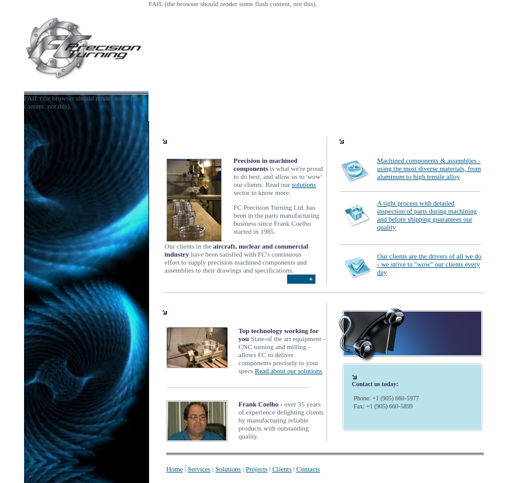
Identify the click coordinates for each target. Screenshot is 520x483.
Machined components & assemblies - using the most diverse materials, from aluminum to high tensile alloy (429, 168)
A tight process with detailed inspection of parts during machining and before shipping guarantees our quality (427, 215)
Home (174, 469)
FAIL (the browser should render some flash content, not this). (232, 3)
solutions (303, 184)
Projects (256, 469)
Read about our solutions (289, 370)
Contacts (308, 469)
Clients (281, 469)
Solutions (229, 469)
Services (199, 469)
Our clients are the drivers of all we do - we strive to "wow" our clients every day (429, 264)
